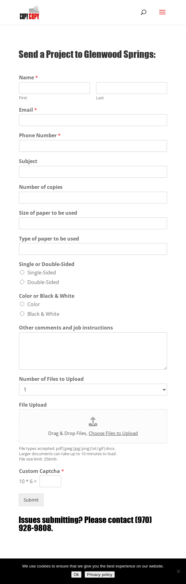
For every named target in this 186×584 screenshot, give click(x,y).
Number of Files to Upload (51, 379)
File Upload (33, 405)
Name (28, 77)
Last (100, 97)
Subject (28, 161)
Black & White (43, 314)
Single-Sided (41, 272)
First (23, 97)
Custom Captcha (41, 471)
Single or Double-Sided (46, 264)
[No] (178, 571)
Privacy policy (99, 574)
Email (28, 110)
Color (33, 304)
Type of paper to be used (49, 239)
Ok (76, 574)
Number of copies (41, 187)
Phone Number (40, 135)
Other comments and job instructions (66, 328)
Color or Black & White (46, 296)
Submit (31, 500)
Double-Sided (43, 282)
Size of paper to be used (48, 213)
